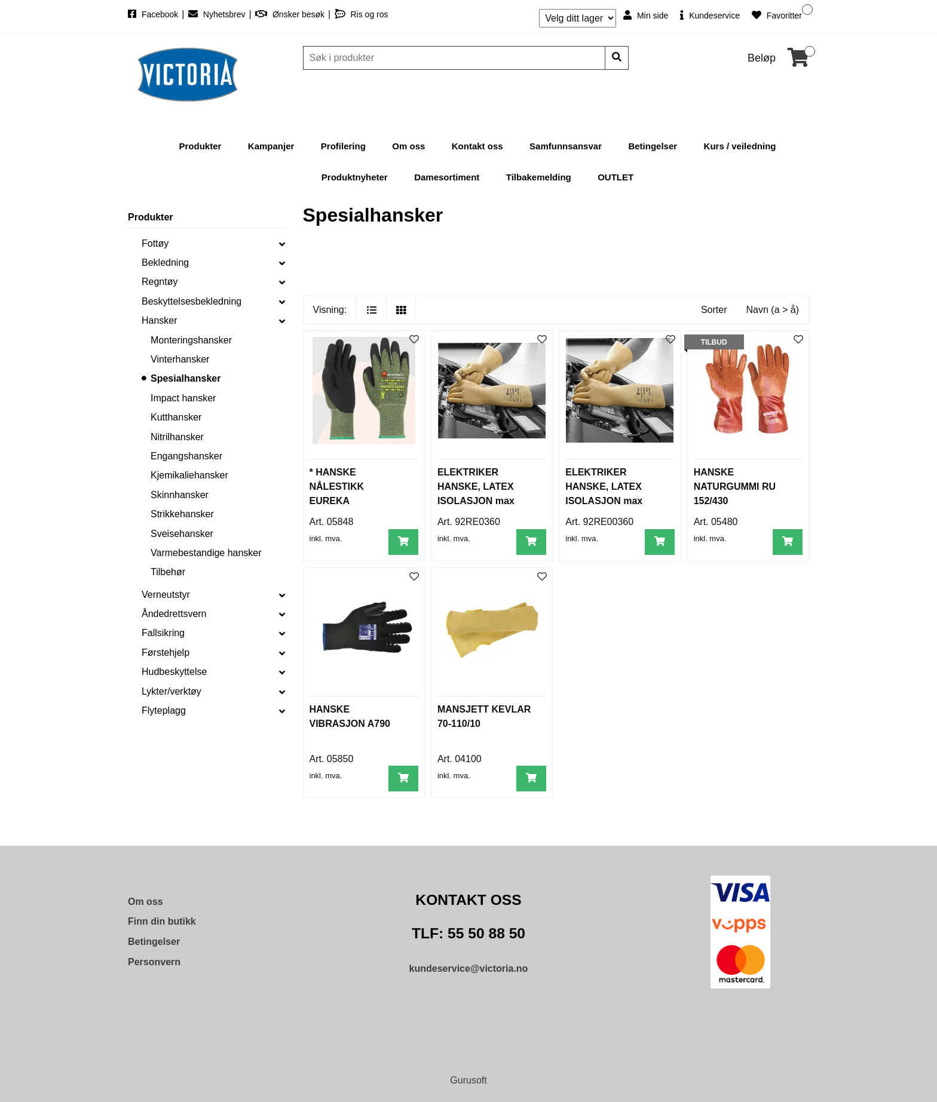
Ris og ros (361, 14)
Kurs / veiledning (740, 146)
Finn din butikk (162, 921)
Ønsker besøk (291, 14)
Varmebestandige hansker (206, 553)
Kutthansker (176, 417)
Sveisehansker (182, 534)
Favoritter (777, 15)
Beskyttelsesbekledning (191, 301)
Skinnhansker (180, 495)
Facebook (154, 14)
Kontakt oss (477, 146)
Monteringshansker (191, 340)
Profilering (343, 146)
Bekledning (165, 262)
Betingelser (652, 146)
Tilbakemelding (538, 177)
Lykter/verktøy (171, 691)
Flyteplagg (164, 710)
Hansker (159, 320)
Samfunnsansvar (565, 146)
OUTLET (615, 177)
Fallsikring (163, 633)
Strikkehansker (182, 514)
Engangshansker (186, 456)
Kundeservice (710, 15)
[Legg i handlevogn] (403, 542)
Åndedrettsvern (174, 614)
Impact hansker (183, 398)
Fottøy (155, 243)
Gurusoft (468, 1080)
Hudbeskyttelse (174, 672)
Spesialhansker (186, 378)
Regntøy (159, 282)
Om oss (408, 146)
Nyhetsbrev (218, 14)
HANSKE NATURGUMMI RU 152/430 (735, 486)
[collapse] (282, 243)
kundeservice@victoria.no (468, 968)
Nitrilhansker (177, 437)
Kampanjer (271, 146)
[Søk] (455, 58)
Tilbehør (168, 572)
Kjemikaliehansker (189, 475)
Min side (645, 15)
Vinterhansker (180, 359)
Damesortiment (446, 177)
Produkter (200, 146)
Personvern (154, 962)
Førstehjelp (165, 652)
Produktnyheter (354, 177)
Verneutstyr (166, 595)
